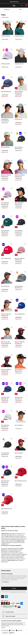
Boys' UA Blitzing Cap (6, 258)
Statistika (13, 630)
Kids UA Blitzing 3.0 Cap (6, 508)
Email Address (5, 582)
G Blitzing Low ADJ (5, 63)
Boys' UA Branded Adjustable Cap (5, 231)
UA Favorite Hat (18, 119)
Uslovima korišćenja (13, 591)
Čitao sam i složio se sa (13, 591)
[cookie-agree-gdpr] (11, 632)
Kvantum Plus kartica (14, 1)
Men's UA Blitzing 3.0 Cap (20, 480)
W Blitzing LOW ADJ (5, 36)
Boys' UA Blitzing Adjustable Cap (19, 148)
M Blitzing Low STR (19, 63)
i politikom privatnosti (22, 591)
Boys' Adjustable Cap (6, 91)
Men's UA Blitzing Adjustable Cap (19, 92)
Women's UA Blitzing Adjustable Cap (6, 175)
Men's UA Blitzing (5, 147)
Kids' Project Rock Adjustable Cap (5, 398)
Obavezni (6, 630)
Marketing (20, 630)
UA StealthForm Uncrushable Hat (5, 120)
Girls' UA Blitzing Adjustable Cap (5, 203)
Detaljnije (3, 627)
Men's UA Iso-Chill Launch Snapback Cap (6, 342)
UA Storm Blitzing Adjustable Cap (19, 287)
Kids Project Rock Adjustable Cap (19, 398)
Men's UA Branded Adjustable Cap (19, 203)
